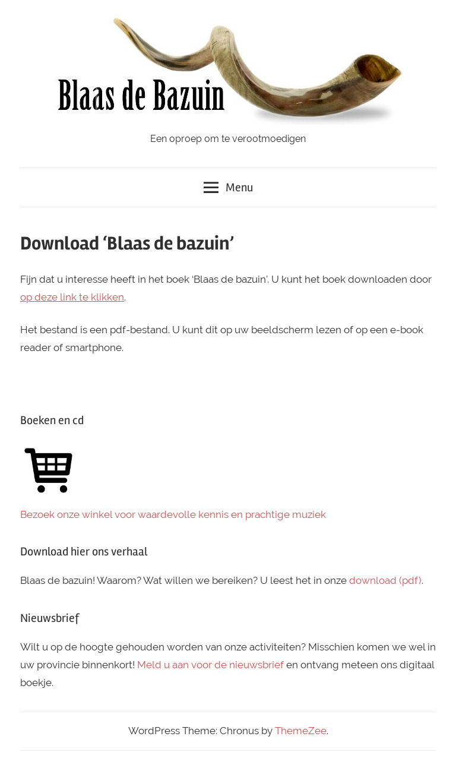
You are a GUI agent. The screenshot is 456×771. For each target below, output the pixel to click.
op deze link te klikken (72, 297)
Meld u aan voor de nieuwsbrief (210, 665)
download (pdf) (385, 580)
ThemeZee (301, 731)
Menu (228, 187)
